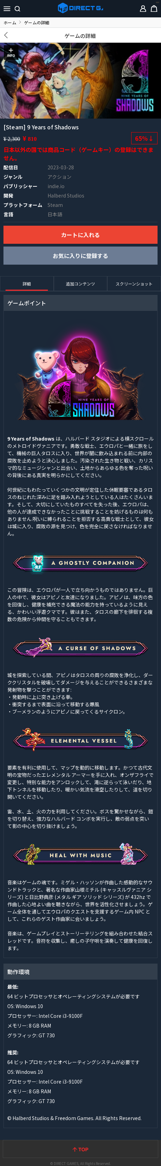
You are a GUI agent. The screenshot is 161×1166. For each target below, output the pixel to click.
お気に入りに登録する (80, 255)
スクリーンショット (134, 284)
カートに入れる (80, 235)
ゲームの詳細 (80, 35)
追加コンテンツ (80, 284)
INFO (11, 52)
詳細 (27, 284)
